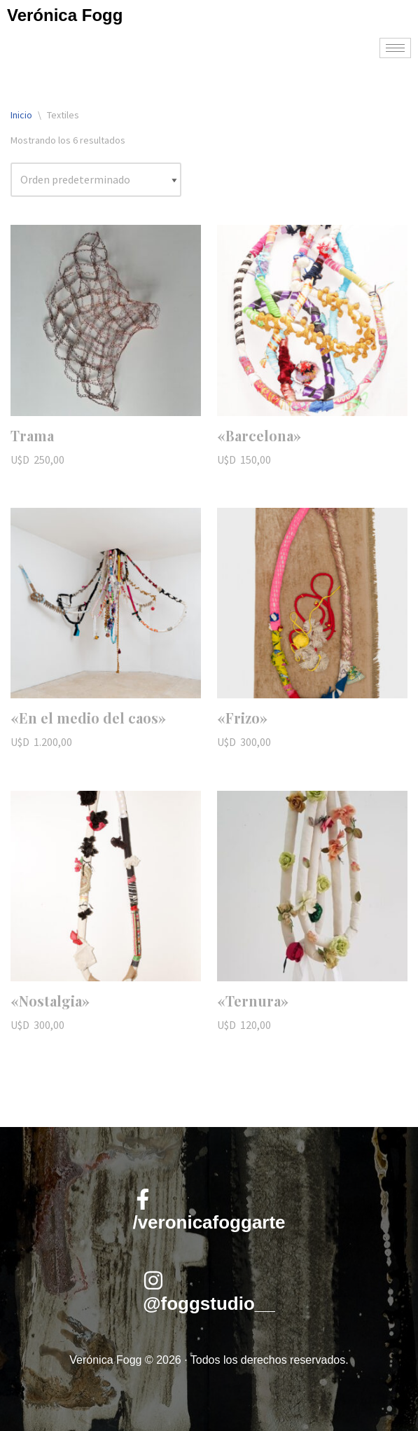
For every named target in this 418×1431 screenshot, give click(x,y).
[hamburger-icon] (395, 48)
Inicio (21, 115)
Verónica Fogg (65, 15)
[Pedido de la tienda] (96, 180)
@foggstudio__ (209, 1303)
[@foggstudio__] (153, 1280)
